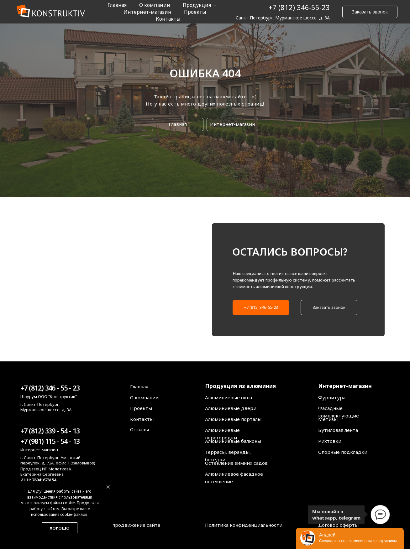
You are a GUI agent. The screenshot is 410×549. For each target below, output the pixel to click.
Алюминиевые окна (228, 397)
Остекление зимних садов (236, 463)
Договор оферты (338, 525)
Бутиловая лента (338, 430)
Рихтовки (329, 441)
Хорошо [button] (60, 528)
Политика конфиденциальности (243, 525)
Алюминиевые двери (230, 408)
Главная (117, 5)
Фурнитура (331, 397)
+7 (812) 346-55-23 (299, 7)
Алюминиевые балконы (233, 441)
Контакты (168, 18)
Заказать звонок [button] (370, 12)
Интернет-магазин (147, 11)
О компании (154, 5)
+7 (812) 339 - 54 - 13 (49, 430)
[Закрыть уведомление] (108, 487)
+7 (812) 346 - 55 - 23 (49, 387)
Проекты (195, 11)
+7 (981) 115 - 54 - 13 (49, 441)
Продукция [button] (197, 5)
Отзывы (139, 429)
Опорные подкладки (342, 452)
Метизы (328, 419)
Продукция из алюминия (240, 386)
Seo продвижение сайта (131, 525)
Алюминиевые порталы (233, 419)
